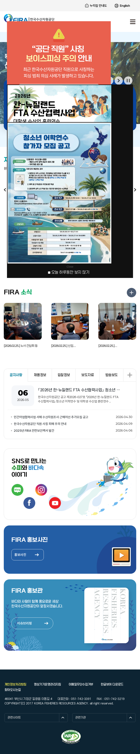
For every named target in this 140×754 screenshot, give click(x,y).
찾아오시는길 (13, 690)
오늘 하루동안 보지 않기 (70, 272)
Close (70, 266)
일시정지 (128, 80)
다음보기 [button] (119, 80)
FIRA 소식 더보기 (131, 292)
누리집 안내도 (98, 6)
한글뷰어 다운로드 (112, 684)
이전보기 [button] (4, 189)
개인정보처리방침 (15, 684)
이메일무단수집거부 (81, 684)
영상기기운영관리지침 (47, 684)
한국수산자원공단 (29, 18)
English (125, 6)
